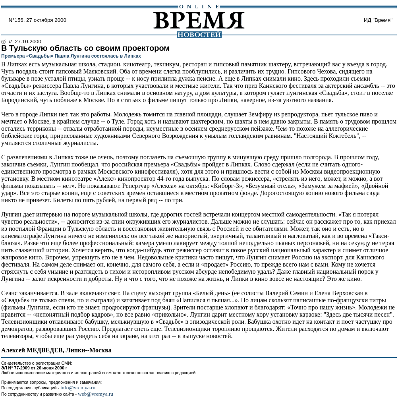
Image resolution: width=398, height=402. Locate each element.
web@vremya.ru (95, 394)
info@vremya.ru (77, 387)
